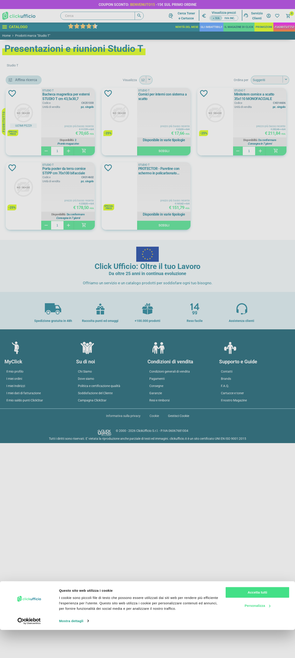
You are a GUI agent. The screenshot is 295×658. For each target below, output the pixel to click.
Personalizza (257, 634)
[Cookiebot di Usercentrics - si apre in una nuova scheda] (29, 649)
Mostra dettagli (71, 649)
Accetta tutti (257, 621)
